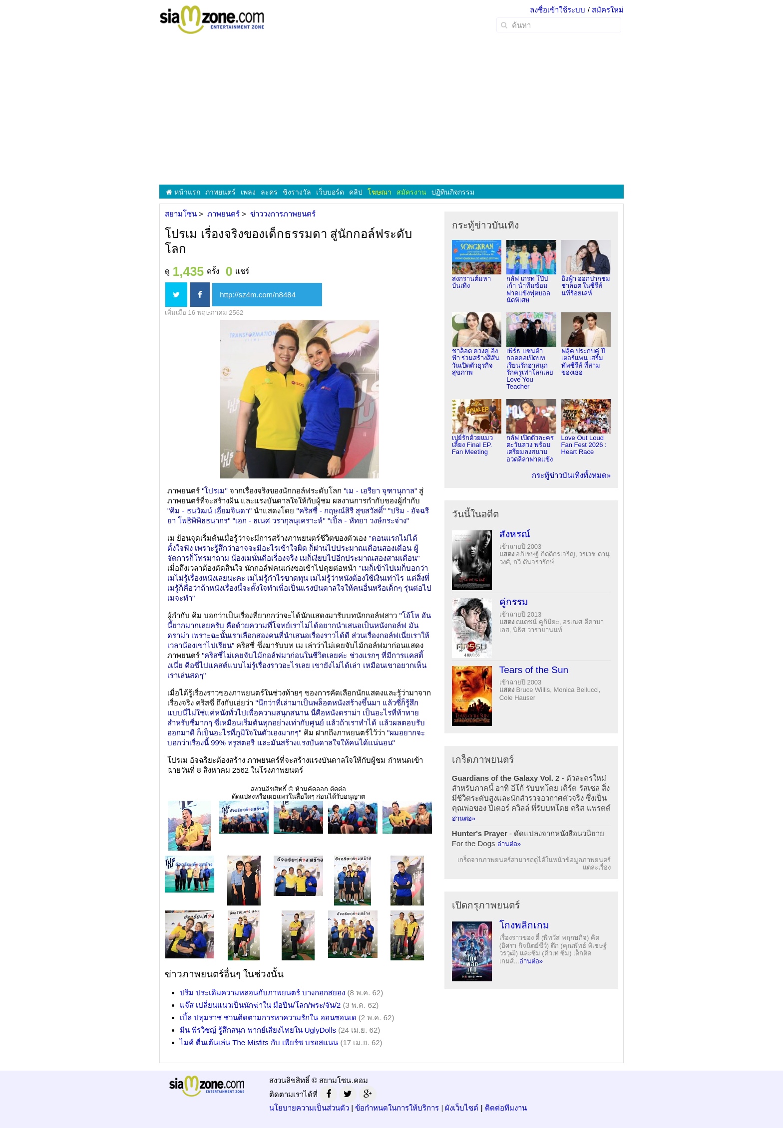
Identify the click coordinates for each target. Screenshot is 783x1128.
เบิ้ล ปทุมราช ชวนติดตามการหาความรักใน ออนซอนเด (268, 1017)
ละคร (269, 192)
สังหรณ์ (514, 534)
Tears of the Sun (533, 670)
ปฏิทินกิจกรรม (452, 192)
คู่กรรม (513, 602)
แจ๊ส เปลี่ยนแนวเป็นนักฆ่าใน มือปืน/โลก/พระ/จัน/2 (260, 1005)
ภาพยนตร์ (220, 192)
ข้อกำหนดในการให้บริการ (397, 1108)
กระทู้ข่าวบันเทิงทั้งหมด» (571, 475)
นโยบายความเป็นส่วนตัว (309, 1108)
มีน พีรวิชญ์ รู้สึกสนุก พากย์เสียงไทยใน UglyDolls (258, 1030)
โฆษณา (380, 192)
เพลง (248, 192)
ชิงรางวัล (297, 192)
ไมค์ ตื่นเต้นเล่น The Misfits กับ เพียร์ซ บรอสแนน (259, 1042)
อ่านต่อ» (463, 818)
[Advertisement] (391, 110)
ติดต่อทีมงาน (506, 1108)
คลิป (356, 192)
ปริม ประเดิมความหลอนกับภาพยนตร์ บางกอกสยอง (262, 992)
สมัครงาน (411, 192)
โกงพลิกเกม (524, 925)
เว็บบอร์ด (330, 192)
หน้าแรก (183, 192)
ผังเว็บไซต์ (461, 1108)
